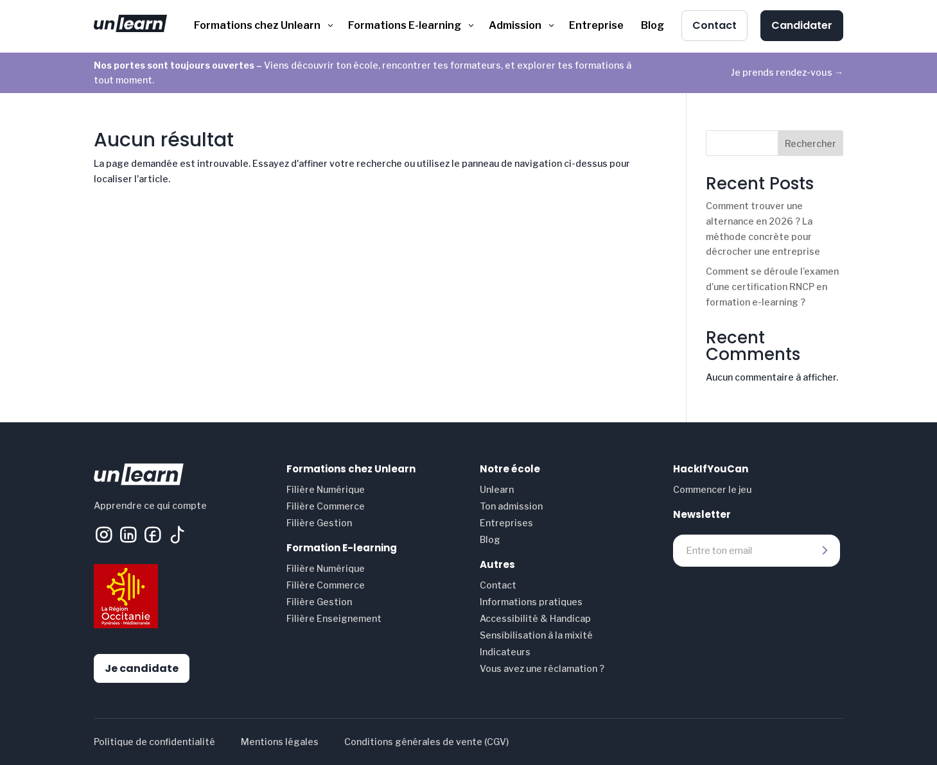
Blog (490, 539)
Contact (498, 585)
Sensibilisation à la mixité (536, 635)
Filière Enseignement (333, 618)
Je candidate (142, 668)
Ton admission (511, 506)
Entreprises (506, 522)
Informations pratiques (531, 601)
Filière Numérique (325, 489)
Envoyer (824, 551)
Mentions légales (280, 741)
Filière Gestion (319, 522)
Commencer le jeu (712, 489)
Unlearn (497, 489)
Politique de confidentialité (154, 741)
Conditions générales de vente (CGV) (426, 741)
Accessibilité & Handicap (535, 618)
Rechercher (810, 143)
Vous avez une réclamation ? (542, 668)
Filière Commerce (325, 506)
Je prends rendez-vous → (787, 72)
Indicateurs (505, 651)
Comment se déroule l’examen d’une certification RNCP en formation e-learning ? (772, 286)
